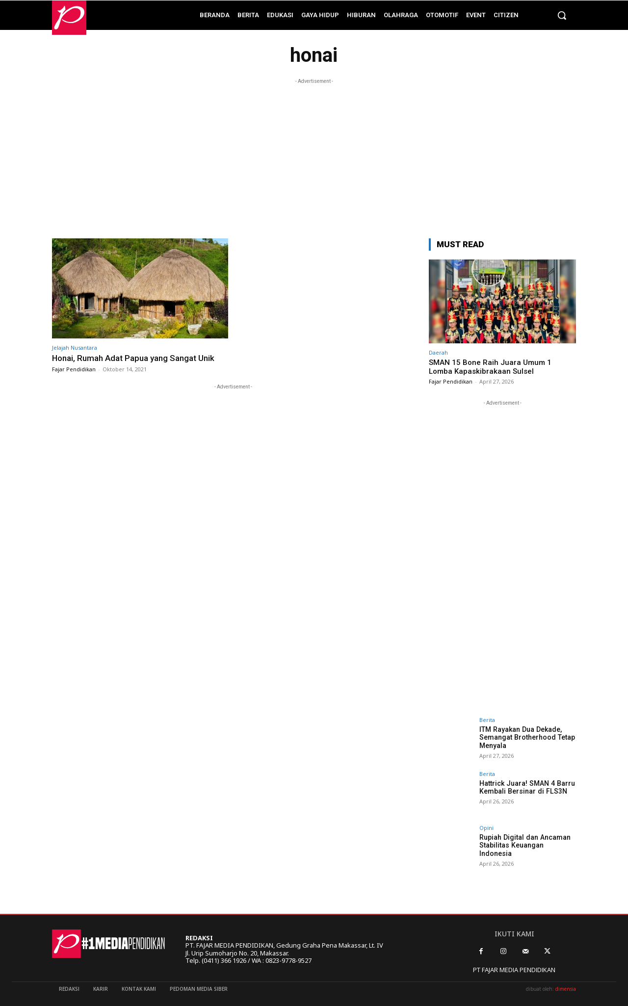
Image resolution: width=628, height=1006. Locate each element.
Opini (486, 827)
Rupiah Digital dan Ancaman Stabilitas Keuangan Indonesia (524, 845)
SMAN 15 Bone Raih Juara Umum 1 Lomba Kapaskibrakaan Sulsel (490, 367)
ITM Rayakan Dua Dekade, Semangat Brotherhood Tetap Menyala (526, 737)
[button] (562, 15)
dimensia (565, 988)
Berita (487, 719)
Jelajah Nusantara (74, 347)
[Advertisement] (314, 155)
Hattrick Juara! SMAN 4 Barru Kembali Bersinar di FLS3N (526, 787)
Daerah (438, 352)
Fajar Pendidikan (74, 369)
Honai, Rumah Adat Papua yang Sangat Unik (133, 358)
